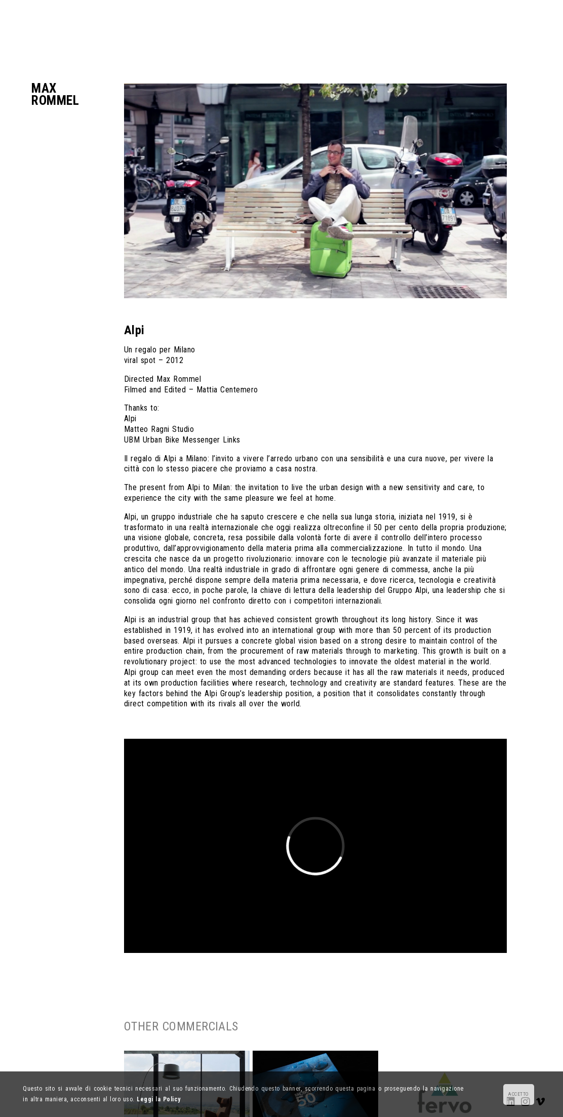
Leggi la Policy (158, 1099)
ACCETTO (518, 1094)
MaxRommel (55, 94)
